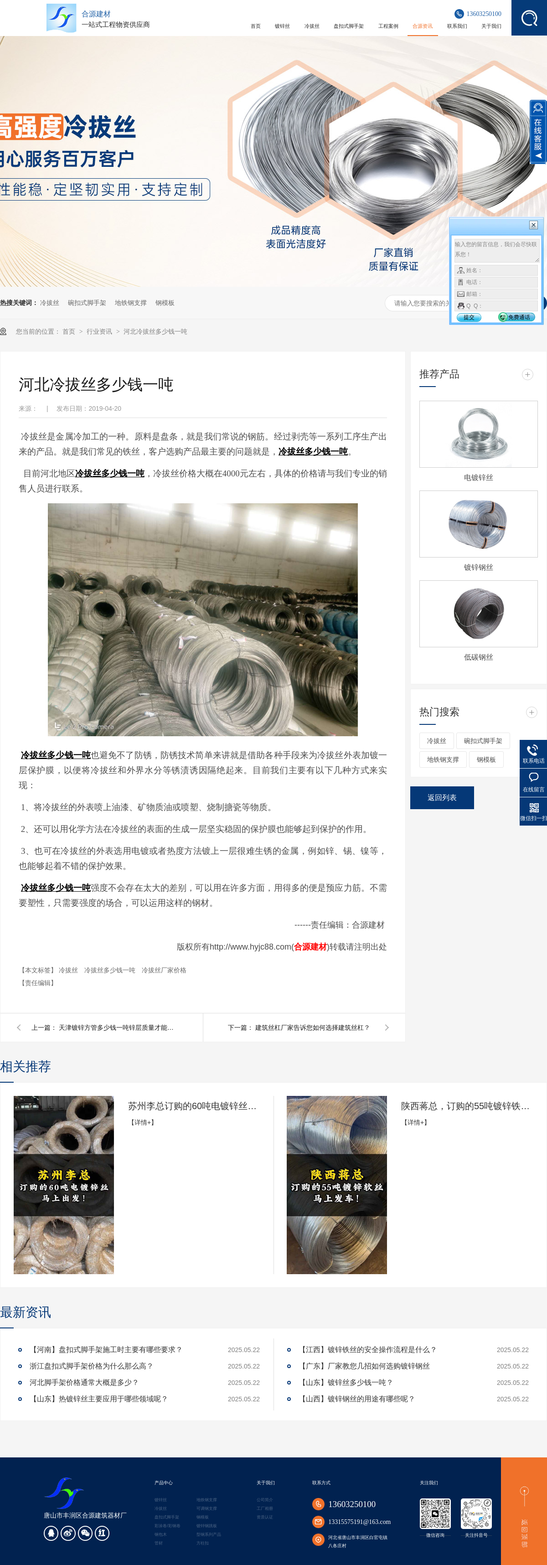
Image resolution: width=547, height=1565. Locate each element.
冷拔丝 (49, 302)
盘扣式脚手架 (167, 1517)
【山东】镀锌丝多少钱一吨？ (346, 1382)
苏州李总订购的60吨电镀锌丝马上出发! (194, 1106)
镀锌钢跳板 (206, 1526)
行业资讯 (100, 331)
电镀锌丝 (478, 477)
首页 (69, 331)
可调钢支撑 (206, 1508)
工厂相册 (265, 1508)
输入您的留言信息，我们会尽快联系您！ (497, 250)
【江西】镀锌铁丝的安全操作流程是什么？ (368, 1349)
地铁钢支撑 (131, 302)
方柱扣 (202, 1543)
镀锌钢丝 (478, 567)
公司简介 (265, 1500)
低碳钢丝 (478, 657)
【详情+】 (142, 1122)
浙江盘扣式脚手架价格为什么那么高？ (92, 1366)
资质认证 (265, 1517)
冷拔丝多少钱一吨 (110, 970)
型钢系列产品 (208, 1534)
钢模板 (165, 302)
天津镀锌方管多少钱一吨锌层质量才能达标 (118, 1027)
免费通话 (519, 317)
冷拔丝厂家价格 (164, 970)
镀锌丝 (161, 1500)
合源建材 (310, 946)
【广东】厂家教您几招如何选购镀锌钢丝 (364, 1366)
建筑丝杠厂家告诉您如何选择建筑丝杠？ (312, 1027)
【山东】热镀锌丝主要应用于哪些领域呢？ (99, 1399)
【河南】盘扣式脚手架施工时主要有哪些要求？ (106, 1349)
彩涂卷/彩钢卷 (167, 1526)
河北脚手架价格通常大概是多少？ (84, 1382)
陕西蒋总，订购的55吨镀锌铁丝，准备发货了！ (467, 1106)
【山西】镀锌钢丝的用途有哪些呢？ (357, 1399)
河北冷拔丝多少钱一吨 (155, 331)
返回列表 (442, 797)
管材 (159, 1543)
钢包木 (161, 1534)
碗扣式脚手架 (87, 302)
